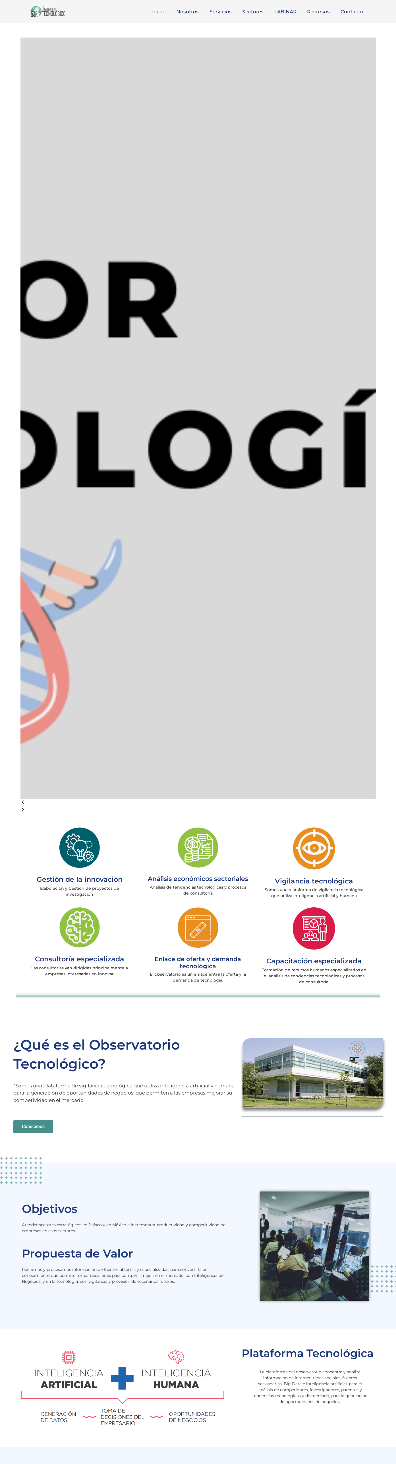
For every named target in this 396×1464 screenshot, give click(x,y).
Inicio (165, 12)
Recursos (320, 12)
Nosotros (193, 12)
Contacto (352, 12)
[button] (198, 802)
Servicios (225, 12)
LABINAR (288, 12)
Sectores (256, 12)
